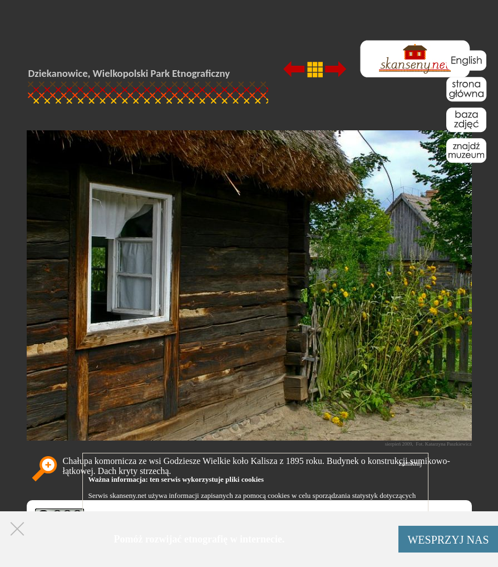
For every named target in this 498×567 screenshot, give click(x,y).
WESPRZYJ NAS (448, 540)
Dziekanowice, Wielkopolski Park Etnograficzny (129, 73)
